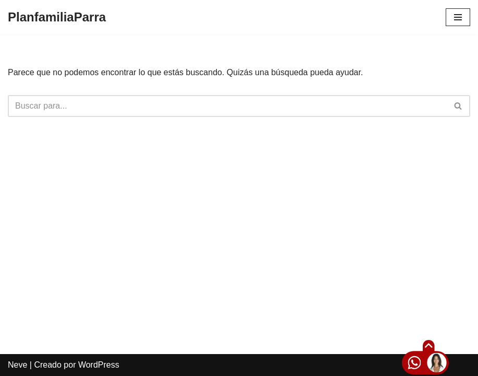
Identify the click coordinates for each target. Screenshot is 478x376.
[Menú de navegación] (458, 17)
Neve (17, 364)
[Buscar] (227, 106)
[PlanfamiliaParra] (57, 17)
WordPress (98, 364)
